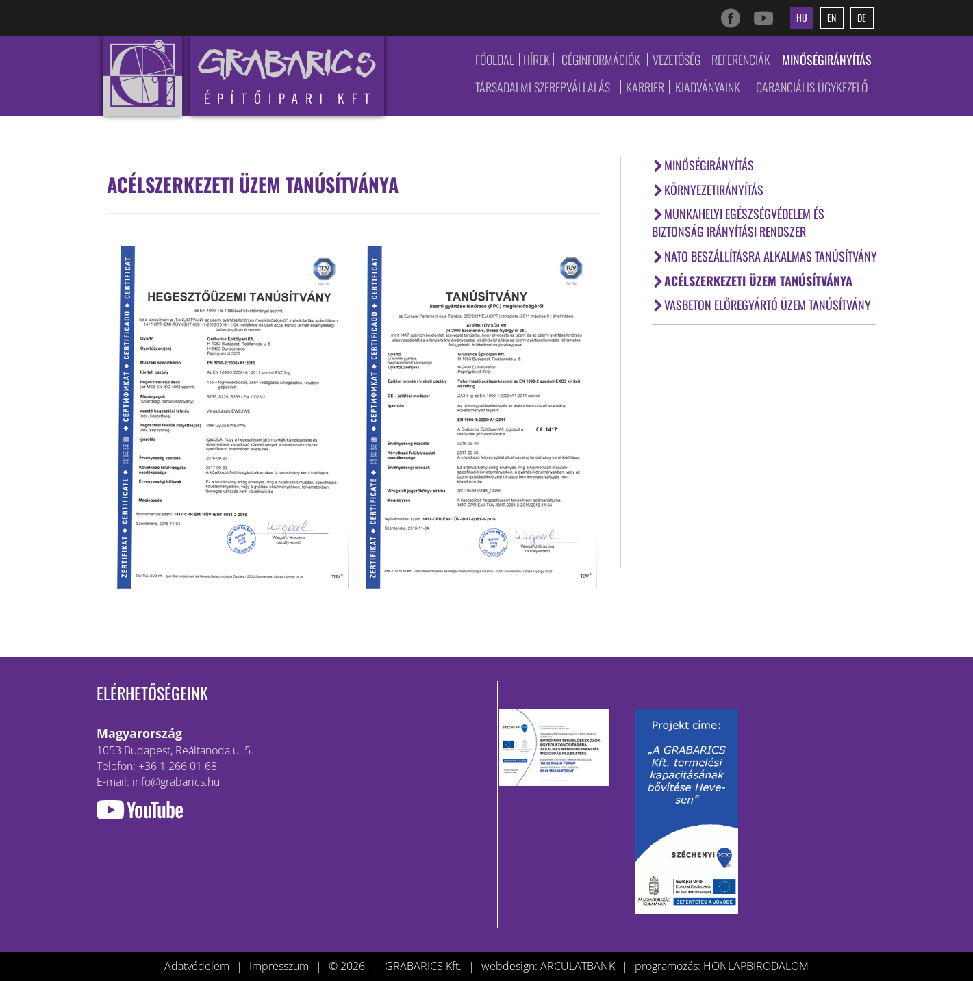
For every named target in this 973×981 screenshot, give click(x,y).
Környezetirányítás (707, 190)
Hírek (536, 59)
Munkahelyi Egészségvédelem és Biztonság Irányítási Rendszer (738, 222)
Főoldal (494, 59)
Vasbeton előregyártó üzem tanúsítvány (761, 305)
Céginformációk (600, 59)
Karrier (645, 87)
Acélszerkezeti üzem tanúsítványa (752, 281)
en (831, 17)
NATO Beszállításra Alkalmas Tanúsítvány (764, 256)
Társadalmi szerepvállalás (542, 87)
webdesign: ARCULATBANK (548, 965)
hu (801, 17)
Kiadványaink (707, 87)
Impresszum (279, 965)
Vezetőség (676, 59)
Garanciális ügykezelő (812, 87)
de (861, 17)
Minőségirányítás (827, 59)
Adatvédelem (196, 965)
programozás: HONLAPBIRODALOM (722, 965)
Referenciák (740, 59)
